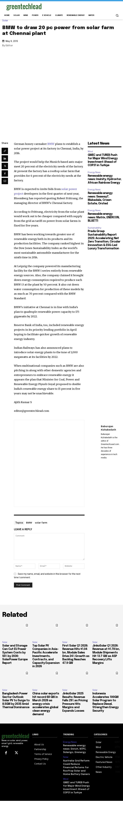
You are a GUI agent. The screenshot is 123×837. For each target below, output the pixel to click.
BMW (50, 143)
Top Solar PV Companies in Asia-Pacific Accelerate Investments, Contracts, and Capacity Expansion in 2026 (46, 656)
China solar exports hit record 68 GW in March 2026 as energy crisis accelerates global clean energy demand (45, 704)
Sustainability (94, 227)
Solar (6, 20)
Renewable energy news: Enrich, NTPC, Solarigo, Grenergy (76, 748)
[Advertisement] (83, 6)
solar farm (41, 522)
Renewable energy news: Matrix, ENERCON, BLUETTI (103, 217)
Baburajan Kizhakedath (108, 428)
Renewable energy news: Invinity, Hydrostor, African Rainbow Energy (104, 179)
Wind (90, 151)
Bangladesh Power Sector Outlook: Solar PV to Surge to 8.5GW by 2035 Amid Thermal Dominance (15, 700)
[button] (117, 15)
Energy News (94, 172)
